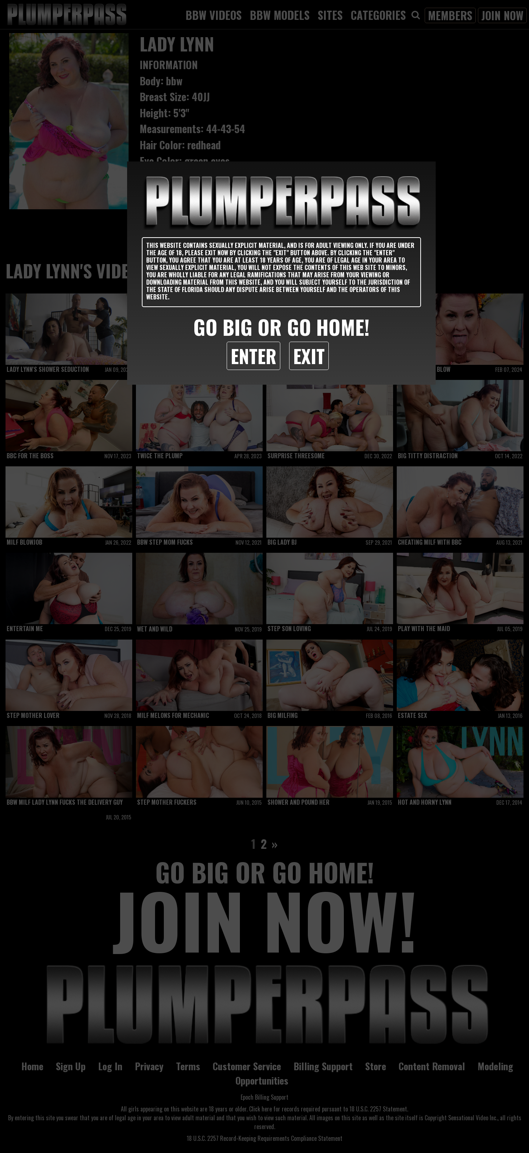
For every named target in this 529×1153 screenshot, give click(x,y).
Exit (309, 355)
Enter (253, 355)
